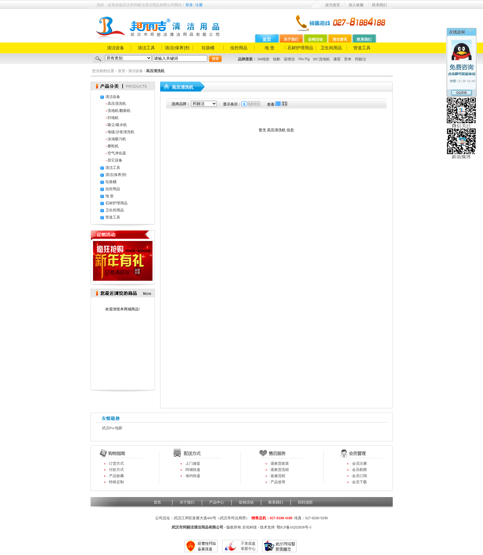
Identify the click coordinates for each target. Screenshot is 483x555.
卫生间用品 (331, 48)
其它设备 (115, 160)
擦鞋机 (113, 146)
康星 (337, 59)
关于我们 (291, 39)
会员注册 (359, 463)
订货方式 (116, 463)
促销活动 (315, 39)
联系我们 (379, 5)
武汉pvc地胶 (112, 428)
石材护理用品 (300, 48)
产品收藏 (116, 476)
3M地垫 (263, 59)
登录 (189, 5)
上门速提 (192, 463)
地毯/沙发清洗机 (121, 132)
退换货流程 (279, 469)
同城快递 (192, 469)
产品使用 (277, 482)
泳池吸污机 (117, 139)
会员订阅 (359, 476)
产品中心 (216, 502)
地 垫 (269, 48)
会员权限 (359, 469)
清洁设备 (115, 48)
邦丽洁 (360, 59)
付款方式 (116, 469)
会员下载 (359, 482)
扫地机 (113, 118)
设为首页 (332, 5)
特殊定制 (116, 482)
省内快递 (192, 476)
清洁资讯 (339, 39)
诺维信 (289, 59)
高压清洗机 (117, 103)
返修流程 (277, 476)
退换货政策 (279, 463)
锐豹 (276, 59)
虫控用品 (238, 48)
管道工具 (362, 48)
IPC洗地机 (321, 59)
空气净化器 (117, 153)
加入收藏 (356, 5)
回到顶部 (305, 502)
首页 (266, 39)
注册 (199, 5)
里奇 (347, 59)
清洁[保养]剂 (177, 48)
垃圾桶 (207, 48)
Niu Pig (304, 59)
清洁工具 (146, 48)
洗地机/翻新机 (119, 110)
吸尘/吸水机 (117, 125)
